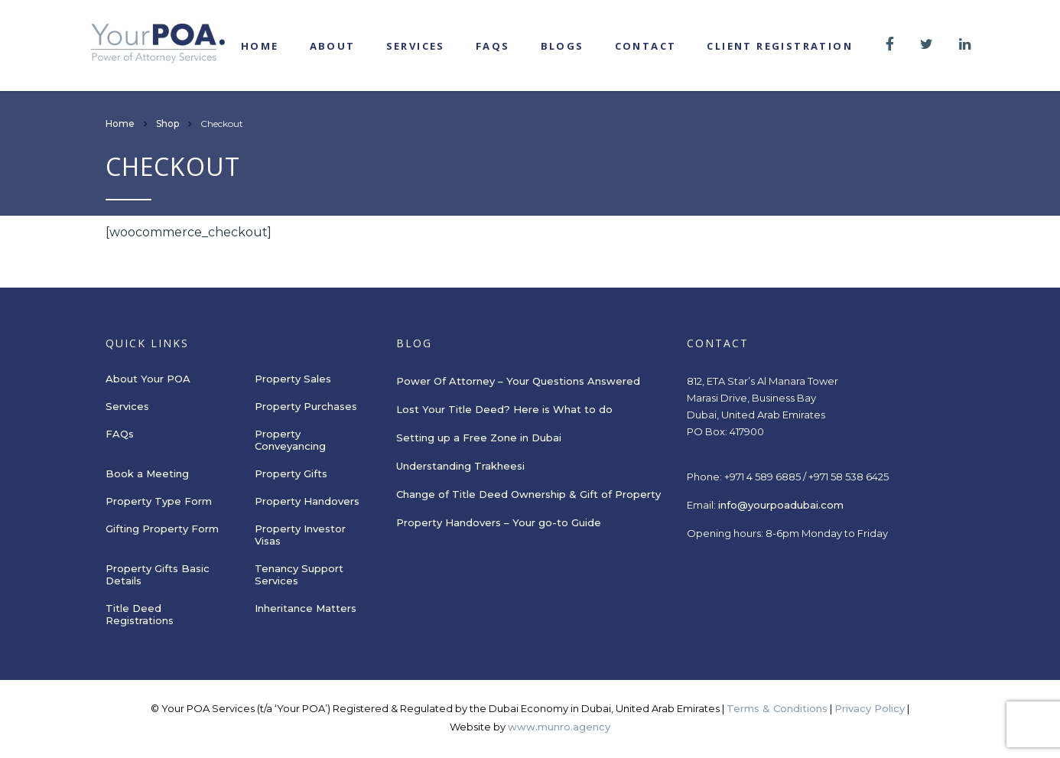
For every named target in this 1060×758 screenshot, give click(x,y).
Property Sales (293, 378)
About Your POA (148, 378)
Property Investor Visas (300, 534)
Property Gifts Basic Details (158, 574)
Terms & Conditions (777, 708)
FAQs (493, 46)
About (333, 46)
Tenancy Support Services (299, 574)
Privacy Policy (869, 708)
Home (260, 46)
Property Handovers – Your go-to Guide (498, 522)
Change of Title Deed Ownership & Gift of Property (528, 494)
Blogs (562, 46)
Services (415, 46)
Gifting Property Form (162, 528)
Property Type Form (159, 501)
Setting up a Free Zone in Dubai (478, 437)
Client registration (780, 46)
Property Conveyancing (290, 440)
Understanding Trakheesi (460, 466)
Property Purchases (306, 406)
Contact (646, 46)
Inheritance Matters (305, 608)
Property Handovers (307, 501)
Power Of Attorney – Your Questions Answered (518, 381)
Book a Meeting (147, 473)
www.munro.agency (559, 727)
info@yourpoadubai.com (781, 505)
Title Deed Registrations (140, 614)
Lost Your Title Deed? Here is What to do (506, 409)
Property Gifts (291, 473)
